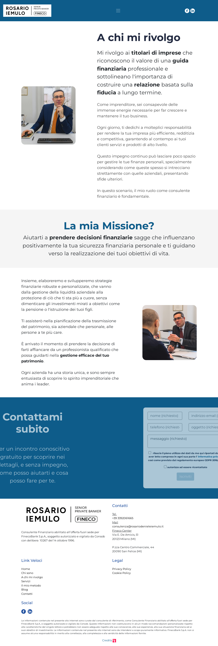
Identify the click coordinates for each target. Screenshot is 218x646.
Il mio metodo (31, 585)
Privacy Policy (121, 569)
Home (25, 569)
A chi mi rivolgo (32, 577)
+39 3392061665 (122, 518)
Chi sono (27, 573)
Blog (24, 589)
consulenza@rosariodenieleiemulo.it (138, 526)
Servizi (25, 581)
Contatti (27, 593)
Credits (109, 640)
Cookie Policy (121, 573)
